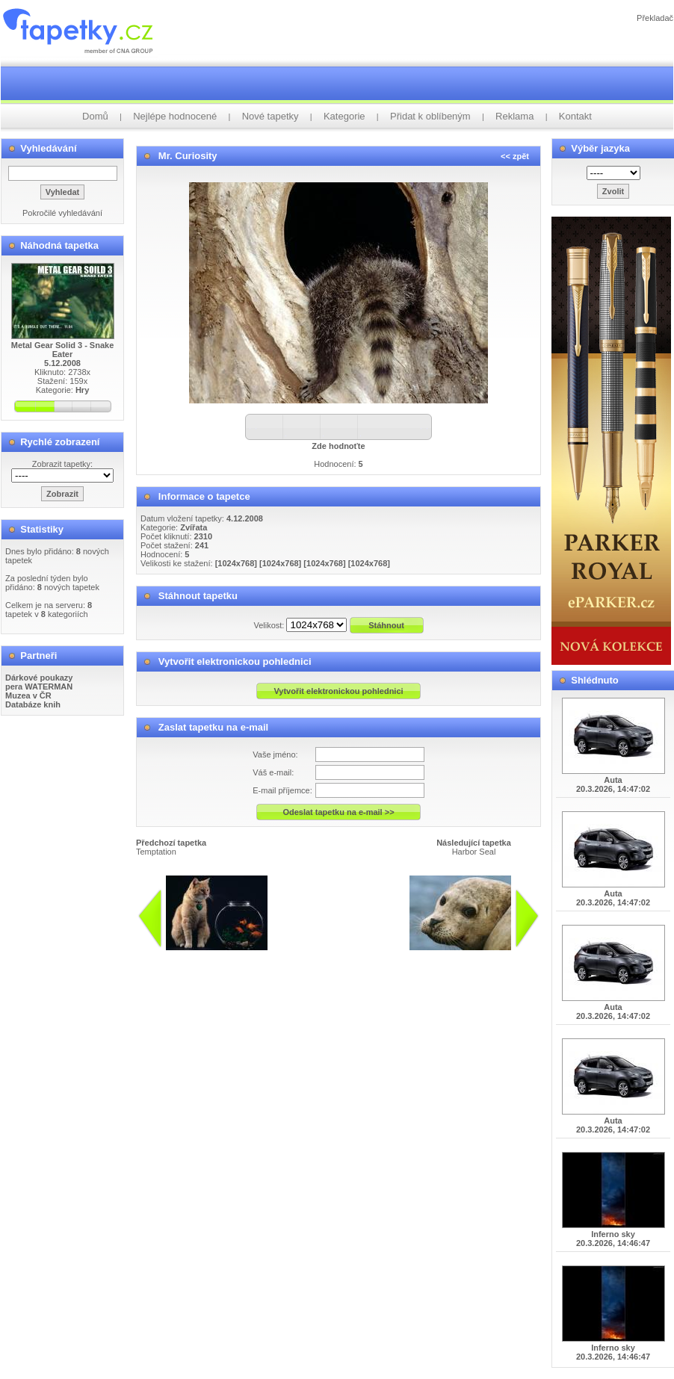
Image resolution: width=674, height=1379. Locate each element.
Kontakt (575, 116)
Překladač (655, 17)
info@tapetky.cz (417, 956)
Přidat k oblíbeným (430, 116)
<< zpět (515, 156)
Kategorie (344, 116)
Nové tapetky (270, 116)
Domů (95, 116)
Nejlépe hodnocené (175, 116)
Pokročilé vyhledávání (62, 212)
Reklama (514, 116)
